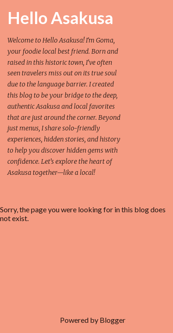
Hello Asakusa (60, 17)
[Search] (137, 18)
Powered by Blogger (86, 319)
